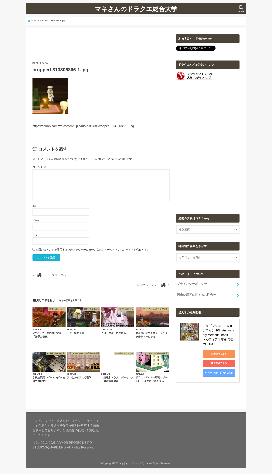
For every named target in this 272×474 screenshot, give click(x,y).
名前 (35, 205)
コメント (39, 166)
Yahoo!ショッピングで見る (220, 366)
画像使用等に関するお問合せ (195, 293)
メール (36, 220)
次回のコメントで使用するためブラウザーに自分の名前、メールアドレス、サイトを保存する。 (92, 249)
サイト (36, 235)
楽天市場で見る (220, 357)
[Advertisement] (101, 42)
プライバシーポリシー (191, 283)
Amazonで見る (220, 347)
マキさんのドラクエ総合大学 (136, 8)
